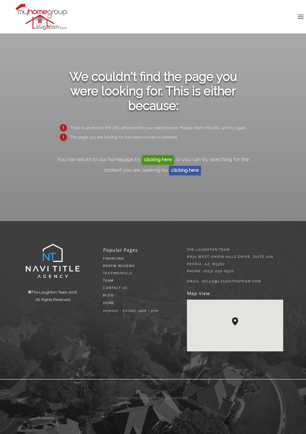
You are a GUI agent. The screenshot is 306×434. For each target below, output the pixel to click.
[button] (238, 325)
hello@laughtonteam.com (231, 281)
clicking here (158, 159)
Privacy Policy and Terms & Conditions (153, 398)
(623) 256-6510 (218, 271)
